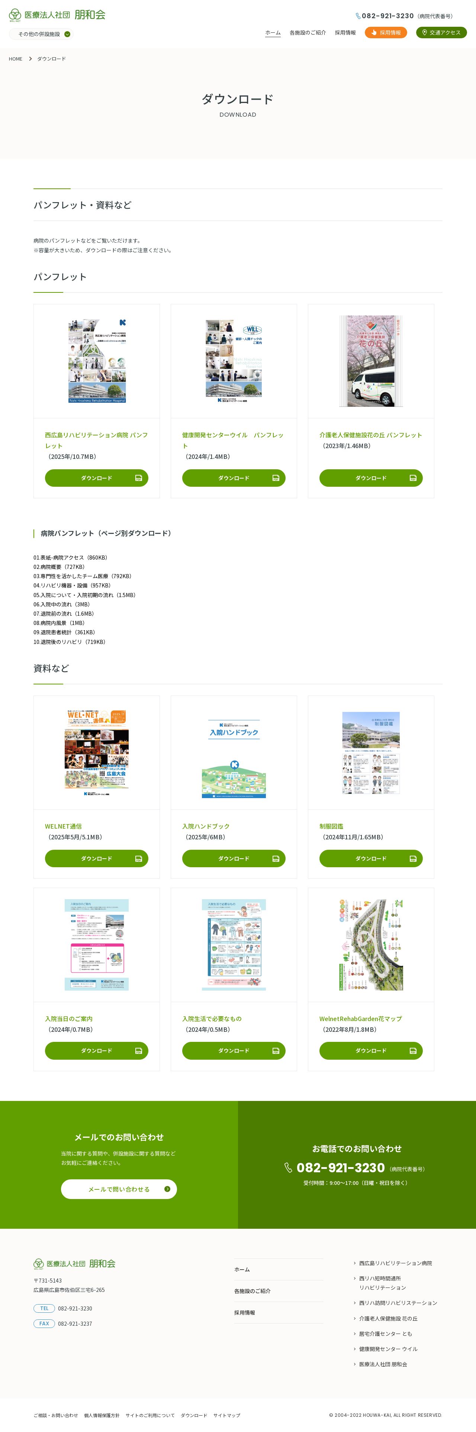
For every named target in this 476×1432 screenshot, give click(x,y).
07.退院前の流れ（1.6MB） (65, 613)
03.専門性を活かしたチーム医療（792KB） (84, 576)
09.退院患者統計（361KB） (65, 632)
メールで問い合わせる (129, 1189)
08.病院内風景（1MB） (60, 622)
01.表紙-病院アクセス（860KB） (71, 557)
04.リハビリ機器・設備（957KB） (73, 585)
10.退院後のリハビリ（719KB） (71, 641)
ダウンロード (96, 478)
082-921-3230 (388, 15)
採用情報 (345, 32)
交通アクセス (445, 32)
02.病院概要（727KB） (60, 566)
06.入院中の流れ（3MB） (63, 604)
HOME (15, 58)
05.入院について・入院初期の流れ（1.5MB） (86, 595)
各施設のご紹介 (308, 32)
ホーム (273, 32)
